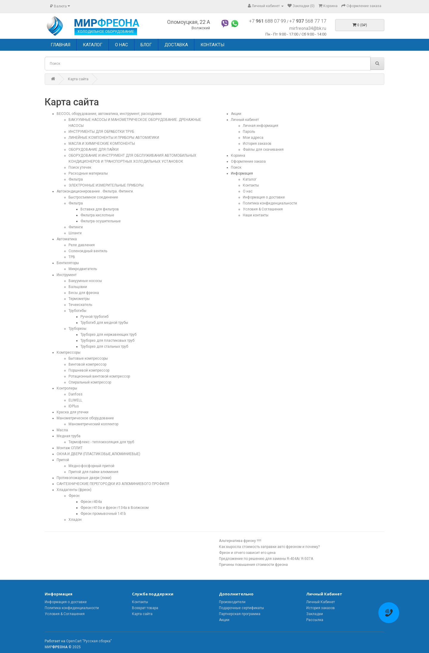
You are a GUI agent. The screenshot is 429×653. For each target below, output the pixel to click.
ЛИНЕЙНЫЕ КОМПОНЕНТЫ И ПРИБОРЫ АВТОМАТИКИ (114, 137)
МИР (106, 23)
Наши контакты (255, 215)
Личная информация (260, 126)
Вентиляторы (68, 263)
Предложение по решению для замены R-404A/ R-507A (266, 559)
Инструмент (67, 275)
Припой (63, 460)
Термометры (79, 299)
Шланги (75, 233)
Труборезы (77, 328)
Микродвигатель (83, 269)
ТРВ (72, 257)
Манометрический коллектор (93, 424)
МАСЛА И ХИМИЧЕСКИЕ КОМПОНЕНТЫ (102, 143)
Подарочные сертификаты (241, 608)
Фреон (74, 496)
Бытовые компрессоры (88, 358)
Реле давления (82, 245)
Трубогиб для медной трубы (104, 323)
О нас (248, 191)
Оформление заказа (248, 161)
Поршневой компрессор (89, 370)
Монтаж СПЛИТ (70, 448)
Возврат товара (145, 608)
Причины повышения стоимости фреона (253, 565)
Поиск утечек (80, 167)
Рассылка (314, 620)
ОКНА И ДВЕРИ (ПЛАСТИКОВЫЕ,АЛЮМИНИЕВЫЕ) (98, 454)
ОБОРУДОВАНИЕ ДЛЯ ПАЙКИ (94, 149)
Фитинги (76, 227)
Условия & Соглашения (263, 209)
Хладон (75, 520)
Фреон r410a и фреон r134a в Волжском (114, 508)
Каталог (250, 179)
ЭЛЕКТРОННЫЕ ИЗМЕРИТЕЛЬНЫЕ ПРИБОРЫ (106, 185)
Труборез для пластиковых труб (107, 340)
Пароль (249, 132)
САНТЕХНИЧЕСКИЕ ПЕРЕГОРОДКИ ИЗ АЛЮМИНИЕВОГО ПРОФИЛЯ (113, 484)
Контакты (251, 185)
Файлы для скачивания (263, 149)
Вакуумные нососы (85, 281)
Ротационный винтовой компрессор (99, 376)
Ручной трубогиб (94, 317)
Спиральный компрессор (90, 382)
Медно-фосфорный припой (91, 466)
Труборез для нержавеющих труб (108, 334)
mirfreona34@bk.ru (307, 28)
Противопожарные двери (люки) (84, 478)
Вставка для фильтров (99, 209)
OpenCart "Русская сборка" (89, 641)
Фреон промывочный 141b (103, 514)
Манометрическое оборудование (85, 418)
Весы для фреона (84, 293)
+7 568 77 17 (307, 21)
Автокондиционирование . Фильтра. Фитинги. (95, 191)
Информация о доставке (264, 197)
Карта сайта (78, 79)
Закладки (314, 614)
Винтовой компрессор (87, 364)
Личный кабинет (245, 120)
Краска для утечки (72, 412)
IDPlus (74, 406)
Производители (232, 602)
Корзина (238, 155)
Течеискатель (80, 305)
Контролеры (67, 388)
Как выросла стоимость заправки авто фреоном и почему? (269, 547)
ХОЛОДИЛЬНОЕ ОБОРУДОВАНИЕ (105, 32)
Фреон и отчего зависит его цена (247, 553)
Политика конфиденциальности (270, 203)
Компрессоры (68, 352)
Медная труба (68, 436)
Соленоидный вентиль (88, 251)
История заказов (257, 143)
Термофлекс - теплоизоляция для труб (101, 442)
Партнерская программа (239, 614)
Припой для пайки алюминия (93, 472)
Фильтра (76, 179)
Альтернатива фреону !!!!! (240, 541)
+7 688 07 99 (267, 21)
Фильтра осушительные (100, 221)
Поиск (236, 167)
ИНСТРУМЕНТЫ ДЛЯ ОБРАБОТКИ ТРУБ (101, 132)
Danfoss (76, 394)
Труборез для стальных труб (104, 346)
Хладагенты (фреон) (74, 490)
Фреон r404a (91, 502)
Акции (236, 114)
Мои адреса (253, 137)
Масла (62, 430)
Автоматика (67, 239)
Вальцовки (78, 287)
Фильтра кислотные (97, 215)
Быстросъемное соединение (93, 197)
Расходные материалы (88, 173)
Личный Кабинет (320, 602)
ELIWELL (75, 400)
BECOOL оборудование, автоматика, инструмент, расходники (109, 114)
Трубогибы (77, 311)
